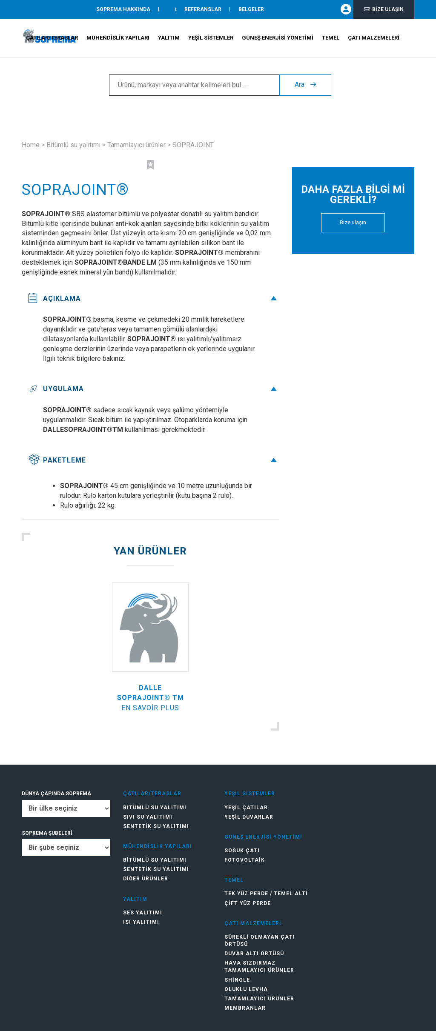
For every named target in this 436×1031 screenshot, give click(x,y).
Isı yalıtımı (141, 922)
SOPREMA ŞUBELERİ (47, 833)
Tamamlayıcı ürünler (136, 145)
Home (31, 145)
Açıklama (153, 298)
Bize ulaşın (384, 9)
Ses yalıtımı (142, 913)
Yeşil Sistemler (210, 38)
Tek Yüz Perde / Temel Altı (266, 894)
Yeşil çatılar (246, 808)
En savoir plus (150, 708)
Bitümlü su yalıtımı (73, 145)
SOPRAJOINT (193, 145)
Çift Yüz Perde (247, 903)
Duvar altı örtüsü (254, 954)
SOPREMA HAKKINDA (123, 10)
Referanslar (202, 10)
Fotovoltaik (244, 860)
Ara (305, 85)
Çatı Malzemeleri (373, 38)
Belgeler (251, 10)
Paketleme (153, 460)
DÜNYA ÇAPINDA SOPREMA (56, 794)
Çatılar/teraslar (52, 38)
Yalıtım (169, 38)
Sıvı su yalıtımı (147, 817)
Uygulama (153, 389)
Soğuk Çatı (242, 851)
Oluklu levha (246, 989)
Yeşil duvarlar (248, 817)
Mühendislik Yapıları (117, 38)
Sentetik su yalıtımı (156, 826)
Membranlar (245, 1008)
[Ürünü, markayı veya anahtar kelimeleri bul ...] (194, 85)
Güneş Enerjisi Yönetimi (277, 38)
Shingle (237, 980)
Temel (330, 38)
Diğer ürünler (145, 879)
